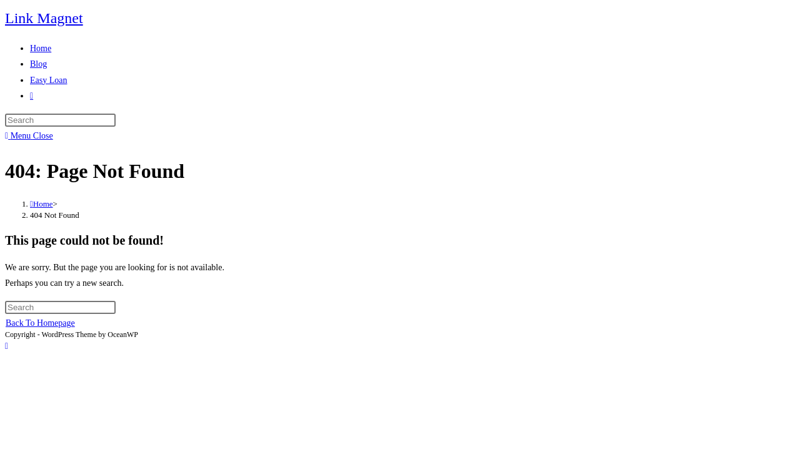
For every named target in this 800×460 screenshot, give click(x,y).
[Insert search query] (60, 120)
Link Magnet (44, 18)
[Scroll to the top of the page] (6, 346)
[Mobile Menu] (29, 135)
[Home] (41, 203)
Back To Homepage (40, 323)
